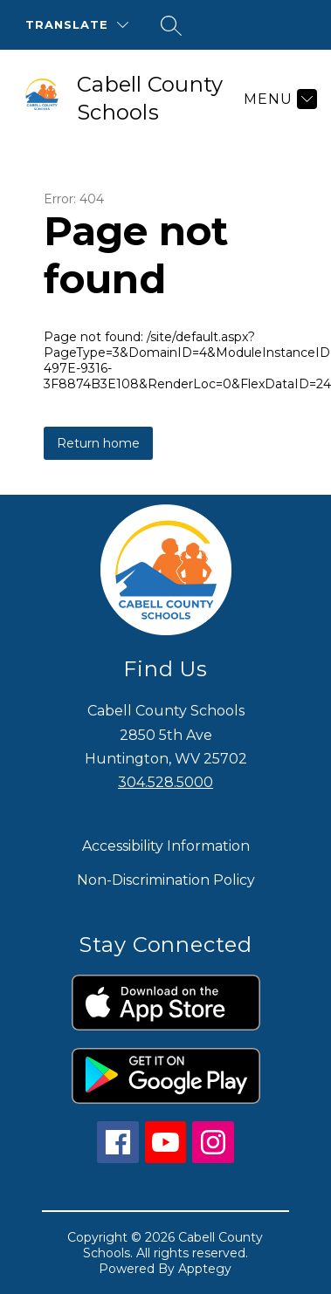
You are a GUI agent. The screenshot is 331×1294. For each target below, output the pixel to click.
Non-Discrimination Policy (166, 880)
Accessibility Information (166, 846)
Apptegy (204, 1269)
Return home (98, 443)
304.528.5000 (165, 782)
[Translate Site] (77, 25)
